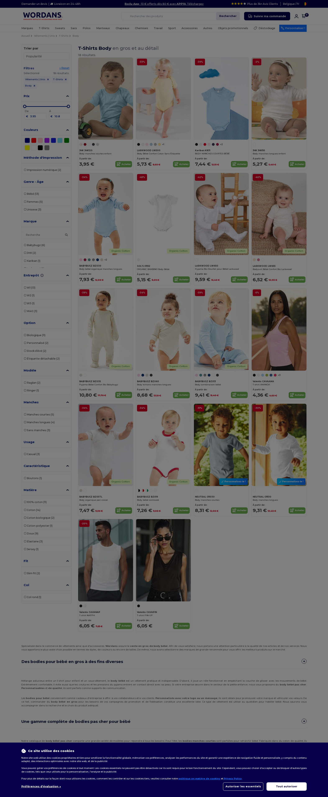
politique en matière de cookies (199, 778)
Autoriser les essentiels (243, 786)
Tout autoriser (286, 786)
